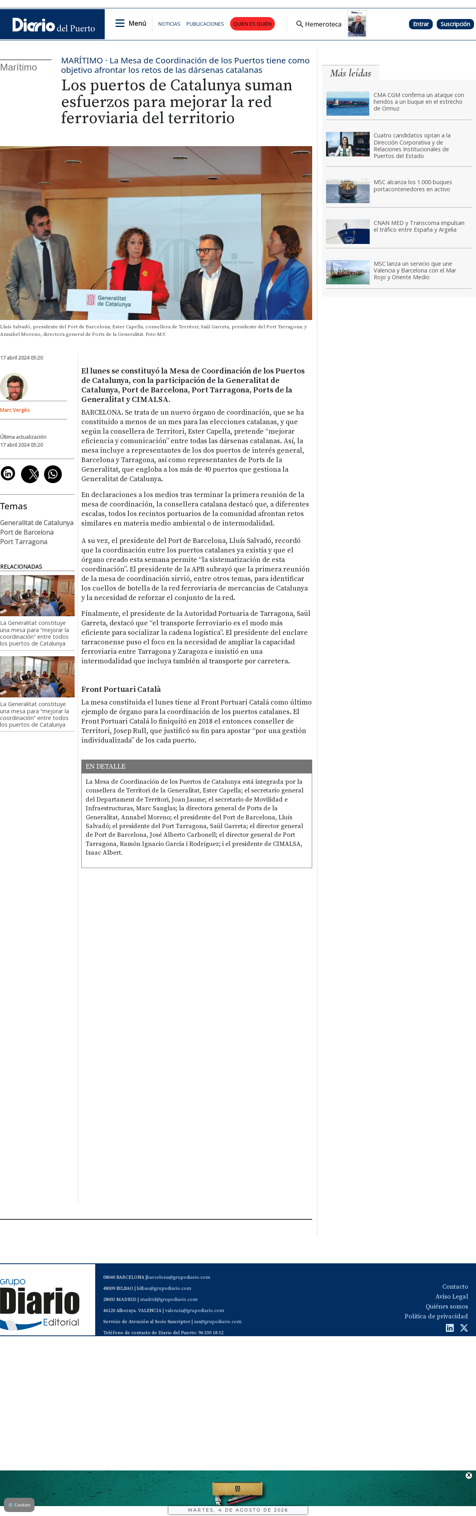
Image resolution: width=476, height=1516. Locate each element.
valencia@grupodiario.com (194, 1311)
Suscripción (455, 24)
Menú (137, 23)
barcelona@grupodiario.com (178, 1277)
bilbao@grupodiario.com (164, 1288)
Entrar (421, 24)
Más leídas (350, 73)
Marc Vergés (15, 409)
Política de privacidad (436, 1316)
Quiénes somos (447, 1306)
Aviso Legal (452, 1297)
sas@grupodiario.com (218, 1322)
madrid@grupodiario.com (169, 1300)
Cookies (19, 1505)
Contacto (455, 1287)
